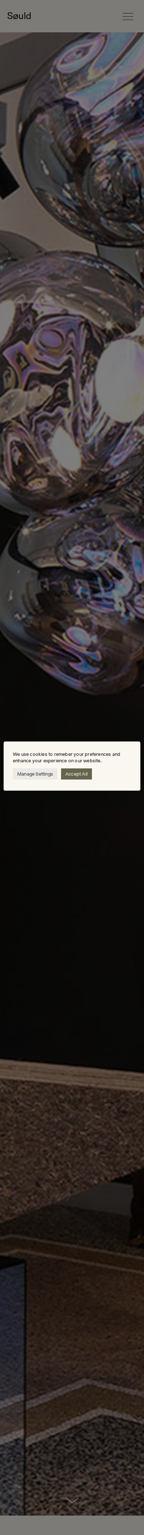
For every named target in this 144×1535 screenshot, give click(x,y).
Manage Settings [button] (35, 774)
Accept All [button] (76, 774)
